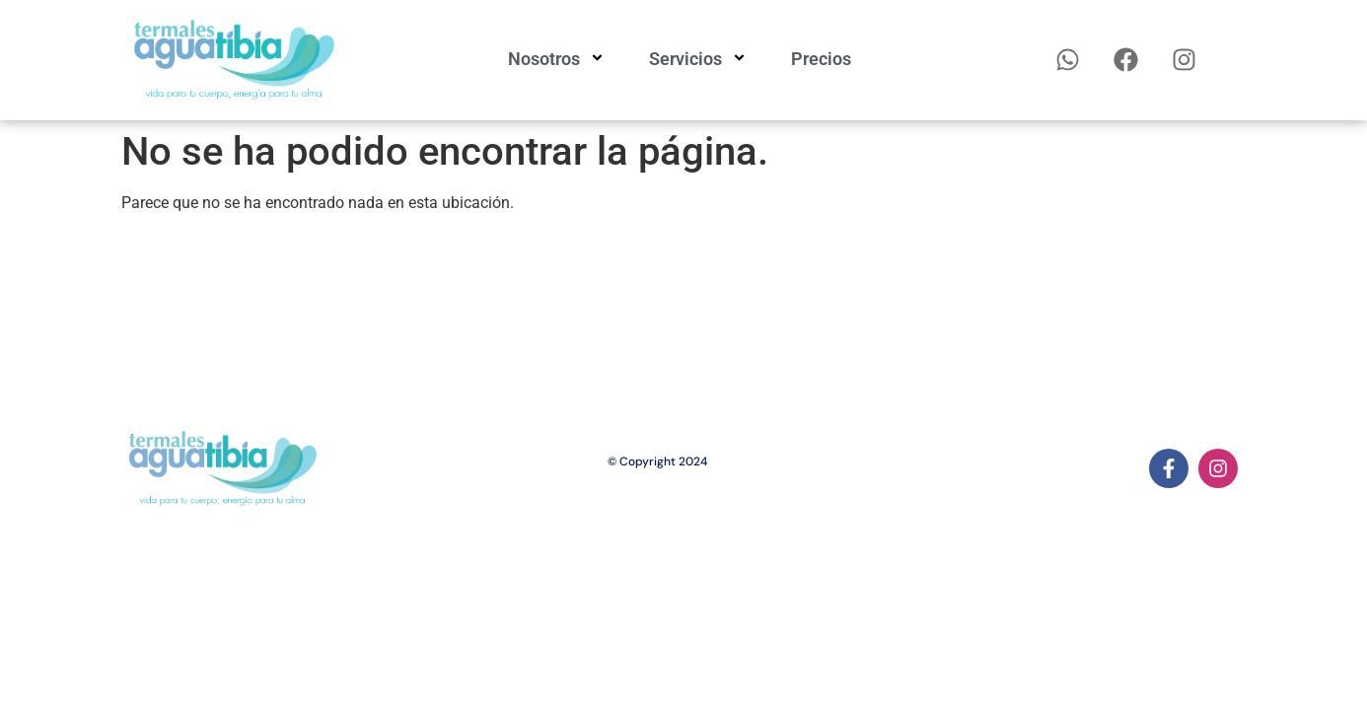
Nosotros (559, 59)
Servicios (700, 59)
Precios (821, 58)
